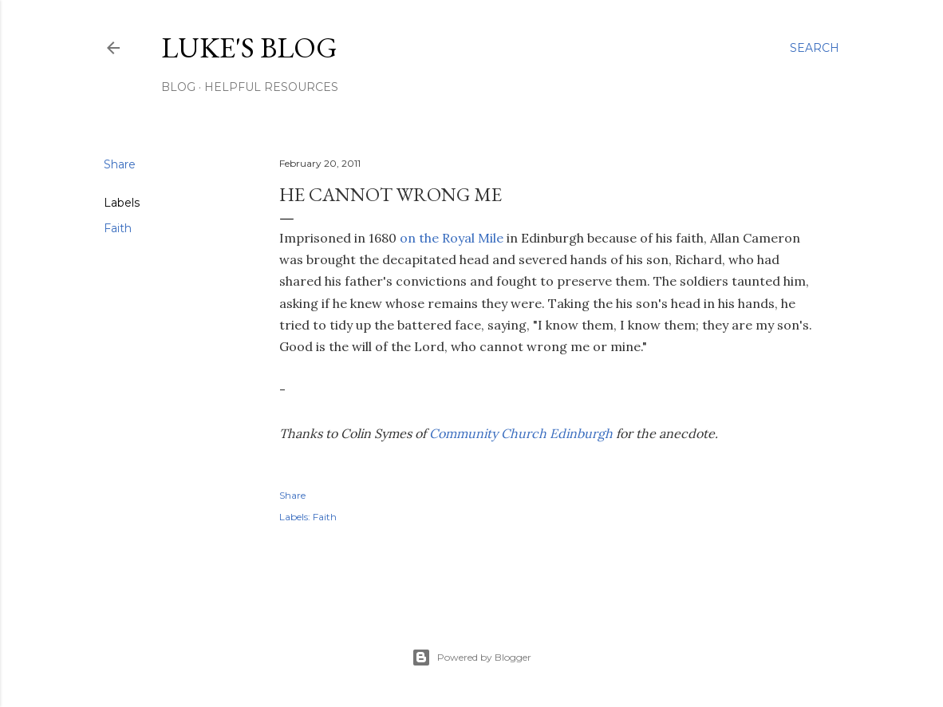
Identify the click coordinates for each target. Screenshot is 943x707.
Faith (118, 228)
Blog (178, 87)
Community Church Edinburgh (521, 433)
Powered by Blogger (471, 657)
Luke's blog (249, 47)
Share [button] (120, 164)
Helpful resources (271, 87)
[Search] (814, 48)
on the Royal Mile (451, 238)
